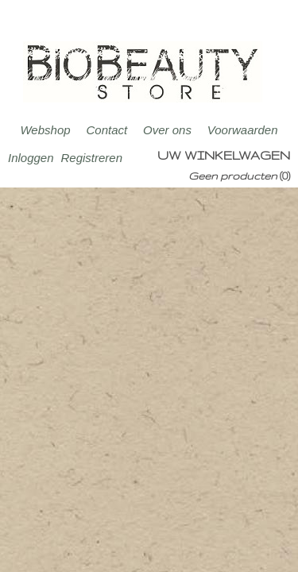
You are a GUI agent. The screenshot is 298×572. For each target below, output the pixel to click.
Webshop (45, 130)
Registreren (91, 157)
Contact (106, 130)
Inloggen (31, 157)
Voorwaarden (242, 130)
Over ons (167, 130)
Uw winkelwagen (223, 155)
